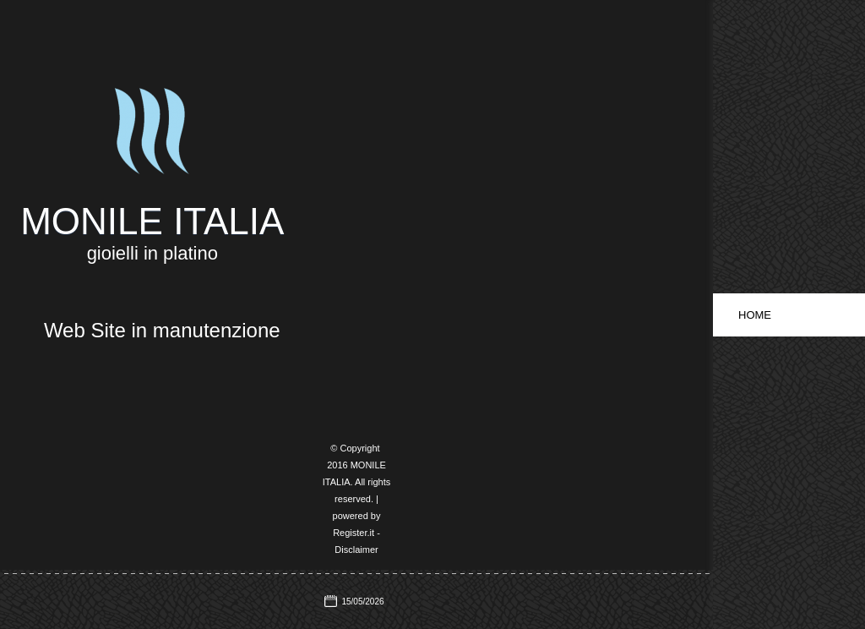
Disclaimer (356, 549)
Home (754, 315)
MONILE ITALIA (152, 221)
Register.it (353, 533)
